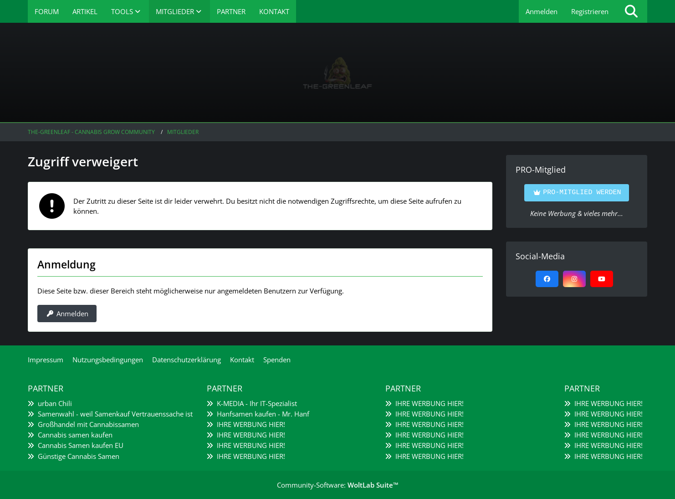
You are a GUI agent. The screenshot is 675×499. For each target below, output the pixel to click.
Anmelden (541, 11)
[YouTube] (601, 279)
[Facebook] (547, 279)
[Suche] (631, 11)
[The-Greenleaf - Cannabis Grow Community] (337, 73)
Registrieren (590, 11)
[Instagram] (574, 279)
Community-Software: (338, 484)
